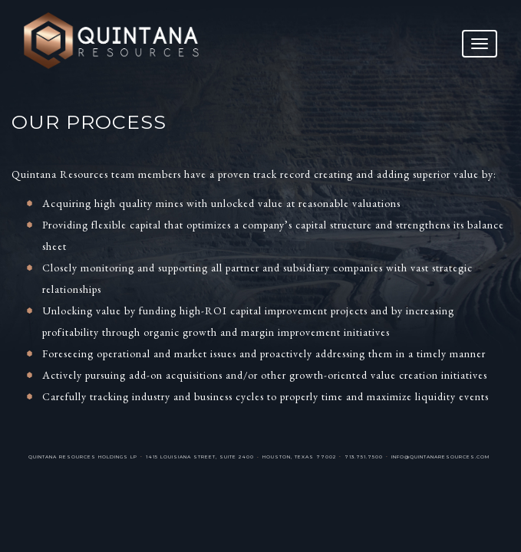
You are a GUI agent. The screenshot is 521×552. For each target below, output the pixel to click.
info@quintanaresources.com (440, 457)
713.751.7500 (364, 457)
